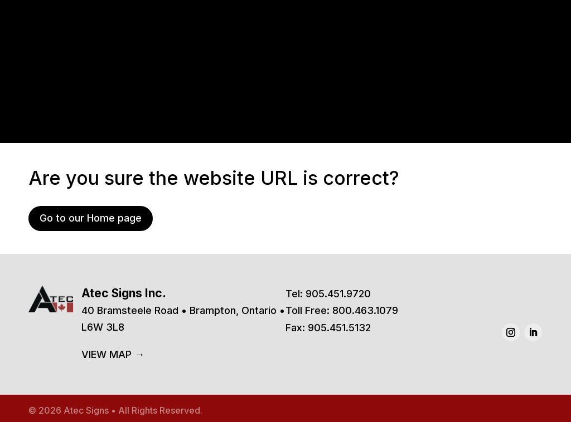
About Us (447, 53)
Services (387, 53)
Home (264, 53)
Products (317, 53)
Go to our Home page (91, 218)
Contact (504, 53)
